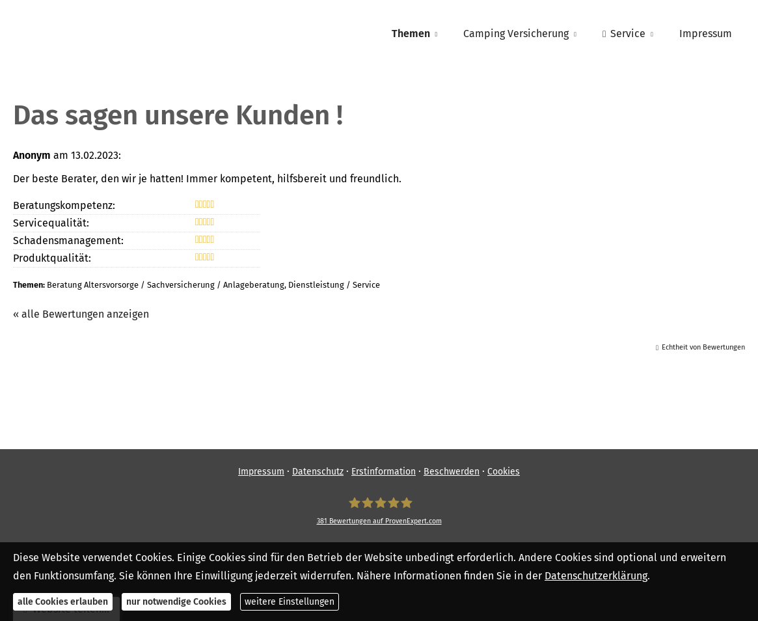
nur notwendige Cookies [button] (176, 601)
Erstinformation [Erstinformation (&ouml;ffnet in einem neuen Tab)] (383, 471)
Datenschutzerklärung (596, 576)
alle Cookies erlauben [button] (63, 601)
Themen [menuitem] (411, 33)
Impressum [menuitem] (705, 33)
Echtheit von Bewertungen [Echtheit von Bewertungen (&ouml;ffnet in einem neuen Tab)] (703, 347)
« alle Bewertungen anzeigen (81, 314)
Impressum (261, 471)
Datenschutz (318, 471)
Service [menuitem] (623, 33)
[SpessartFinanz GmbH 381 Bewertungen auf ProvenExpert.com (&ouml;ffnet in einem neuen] (379, 511)
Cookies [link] (503, 471)
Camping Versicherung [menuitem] (516, 33)
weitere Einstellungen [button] (289, 601)
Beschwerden (452, 471)
